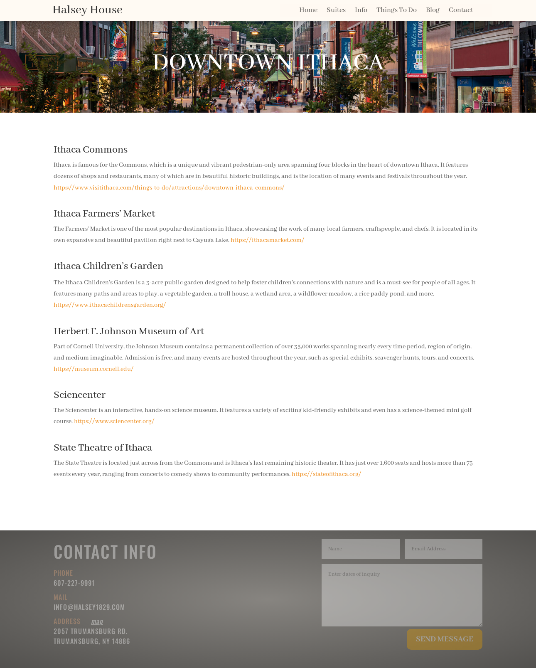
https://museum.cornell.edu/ (94, 369)
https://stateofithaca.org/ (326, 474)
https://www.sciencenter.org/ (114, 421)
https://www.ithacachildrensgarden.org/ (110, 305)
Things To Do (396, 11)
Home (308, 11)
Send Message (444, 639)
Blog (433, 11)
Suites (336, 11)
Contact (461, 11)
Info (361, 11)
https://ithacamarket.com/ (268, 240)
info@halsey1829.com (89, 607)
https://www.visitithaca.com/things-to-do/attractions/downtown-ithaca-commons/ (169, 188)
